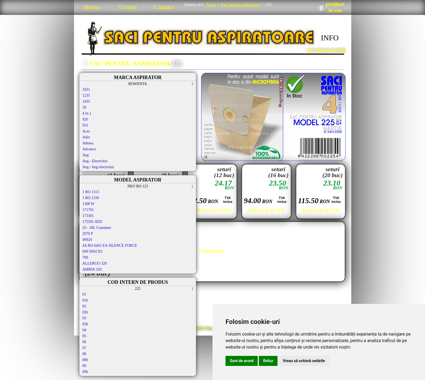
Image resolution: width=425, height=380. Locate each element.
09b (85, 372)
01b (85, 300)
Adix (86, 137)
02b (85, 312)
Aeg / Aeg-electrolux (98, 167)
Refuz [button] (268, 361)
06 (84, 342)
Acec (86, 131)
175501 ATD (92, 222)
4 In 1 (86, 113)
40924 (87, 240)
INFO (330, 38)
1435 (86, 101)
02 (84, 306)
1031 (86, 89)
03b (85, 324)
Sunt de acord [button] (241, 361)
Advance (89, 149)
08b (85, 360)
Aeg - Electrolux (95, 161)
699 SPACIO (92, 251)
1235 (86, 95)
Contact (164, 7)
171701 (88, 210)
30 (84, 107)
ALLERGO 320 (94, 263)
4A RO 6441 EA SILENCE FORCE (109, 245)
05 (84, 336)
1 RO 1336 (90, 198)
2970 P (87, 234)
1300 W (88, 204)
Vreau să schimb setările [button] (304, 361)
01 (84, 294)
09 (84, 366)
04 (84, 330)
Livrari (128, 7)
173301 (88, 216)
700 (85, 257)
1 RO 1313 (90, 192)
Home (92, 7)
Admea (87, 143)
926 (85, 119)
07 (84, 348)
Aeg (85, 155)
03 (84, 318)
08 (84, 354)
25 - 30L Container (96, 228)
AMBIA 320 (91, 269)
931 (85, 125)
